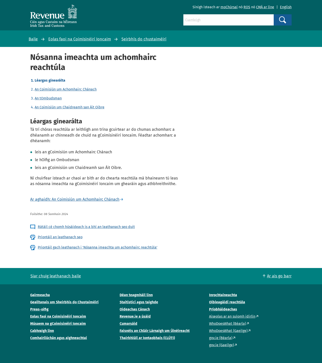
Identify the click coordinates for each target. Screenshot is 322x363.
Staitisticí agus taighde (139, 302)
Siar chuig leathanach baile (55, 276)
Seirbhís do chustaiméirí (143, 39)
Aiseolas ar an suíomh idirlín (232, 316)
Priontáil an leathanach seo (60, 237)
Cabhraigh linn (42, 331)
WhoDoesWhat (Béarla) (227, 323)
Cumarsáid (128, 323)
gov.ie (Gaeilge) (221, 345)
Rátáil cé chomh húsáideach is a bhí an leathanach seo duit (86, 227)
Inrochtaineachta (223, 295)
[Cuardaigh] (228, 19)
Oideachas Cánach (135, 309)
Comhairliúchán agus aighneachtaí (58, 338)
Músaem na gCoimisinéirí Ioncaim (58, 323)
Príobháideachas (223, 309)
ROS (247, 7)
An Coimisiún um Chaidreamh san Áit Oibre (69, 107)
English (286, 7)
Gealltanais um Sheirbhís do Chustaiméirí (64, 302)
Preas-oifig (39, 309)
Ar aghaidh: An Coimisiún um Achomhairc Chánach (74, 199)
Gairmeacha (40, 295)
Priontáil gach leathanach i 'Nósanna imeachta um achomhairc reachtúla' (97, 247)
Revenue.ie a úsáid (135, 316)
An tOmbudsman (48, 98)
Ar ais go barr (279, 276)
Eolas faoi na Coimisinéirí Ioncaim (79, 39)
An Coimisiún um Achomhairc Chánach (66, 89)
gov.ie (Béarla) (220, 338)
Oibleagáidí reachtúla (227, 302)
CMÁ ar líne (265, 7)
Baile (33, 39)
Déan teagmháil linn (136, 295)
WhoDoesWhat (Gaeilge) (228, 331)
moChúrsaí (229, 7)
